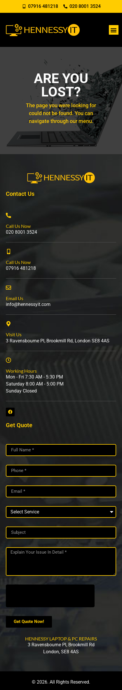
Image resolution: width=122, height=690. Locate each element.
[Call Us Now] (8, 215)
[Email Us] (8, 287)
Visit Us (14, 334)
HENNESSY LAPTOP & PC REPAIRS (61, 638)
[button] (113, 29)
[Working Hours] (8, 360)
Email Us (14, 298)
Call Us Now (18, 226)
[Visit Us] (8, 323)
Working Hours (21, 371)
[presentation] (50, 596)
